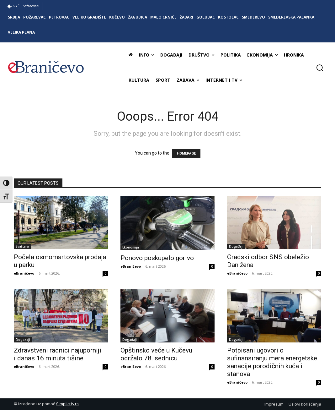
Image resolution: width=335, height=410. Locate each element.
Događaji (236, 246)
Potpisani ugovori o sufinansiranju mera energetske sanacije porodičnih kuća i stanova (272, 362)
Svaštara (22, 246)
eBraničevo (24, 273)
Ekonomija (130, 247)
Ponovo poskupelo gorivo (157, 258)
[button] (320, 67)
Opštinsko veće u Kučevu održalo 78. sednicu (156, 354)
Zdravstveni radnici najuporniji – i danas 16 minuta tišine (60, 354)
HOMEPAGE (186, 153)
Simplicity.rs (67, 404)
